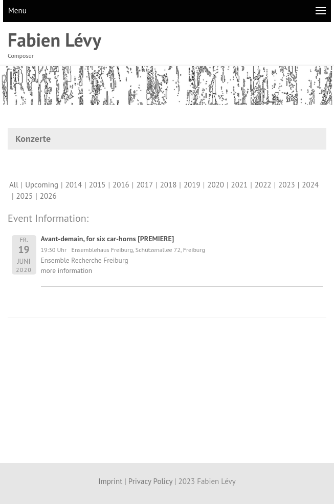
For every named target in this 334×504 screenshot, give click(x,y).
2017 (144, 185)
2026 (48, 196)
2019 (192, 185)
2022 (263, 185)
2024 (310, 185)
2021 (239, 185)
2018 (168, 185)
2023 (286, 185)
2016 (121, 185)
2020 (215, 185)
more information (67, 270)
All (13, 185)
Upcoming (41, 185)
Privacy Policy (150, 481)
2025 (24, 196)
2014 (73, 185)
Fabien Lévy (54, 40)
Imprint (110, 481)
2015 (97, 185)
